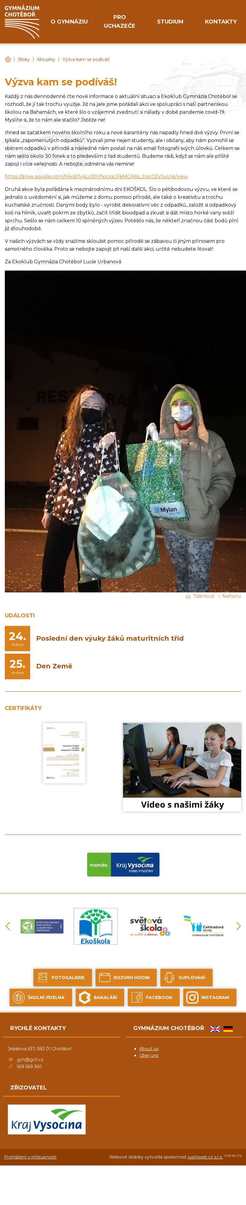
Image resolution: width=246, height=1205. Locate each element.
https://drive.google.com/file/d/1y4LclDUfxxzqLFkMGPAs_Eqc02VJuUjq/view (96, 176)
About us (148, 1048)
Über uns (148, 1055)
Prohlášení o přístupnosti (30, 1157)
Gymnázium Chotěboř (8, 59)
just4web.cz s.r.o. (205, 1157)
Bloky (24, 59)
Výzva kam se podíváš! (86, 59)
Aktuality (46, 59)
